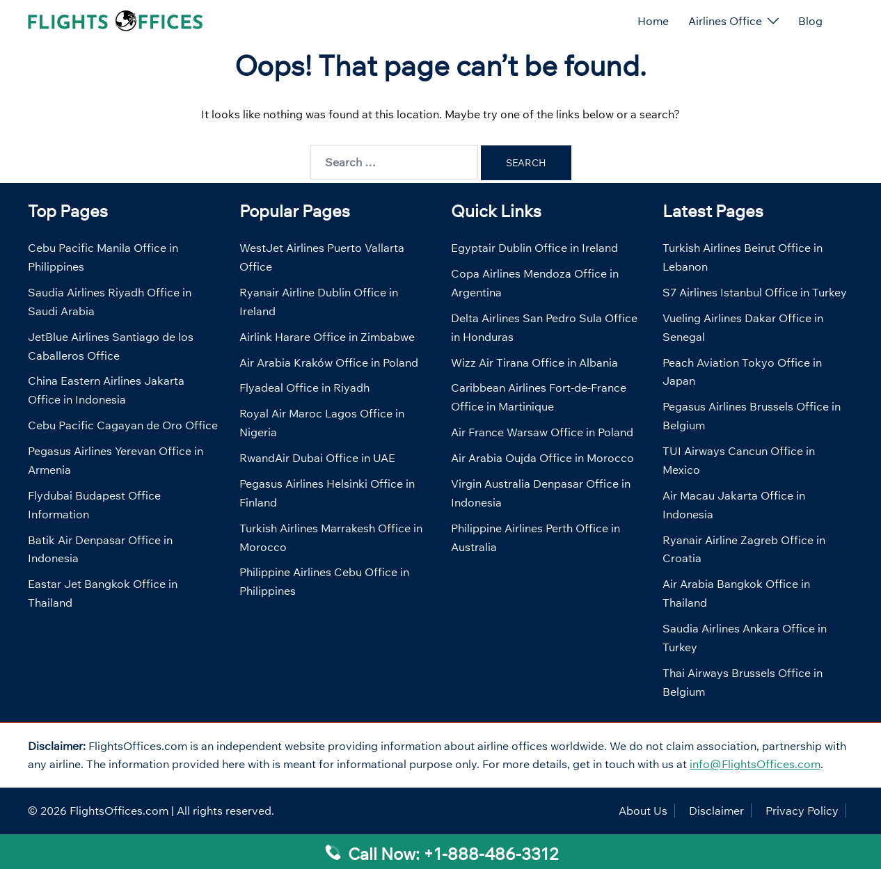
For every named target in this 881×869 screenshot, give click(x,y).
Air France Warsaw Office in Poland (542, 432)
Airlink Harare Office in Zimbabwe (327, 337)
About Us (643, 811)
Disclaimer (716, 811)
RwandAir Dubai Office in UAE (317, 458)
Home (653, 21)
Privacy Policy (802, 811)
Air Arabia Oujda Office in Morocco (542, 458)
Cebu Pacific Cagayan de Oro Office (123, 425)
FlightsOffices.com (119, 811)
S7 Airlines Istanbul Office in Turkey (754, 292)
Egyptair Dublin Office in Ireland (534, 248)
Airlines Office (725, 21)
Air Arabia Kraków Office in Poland (328, 362)
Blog (810, 21)
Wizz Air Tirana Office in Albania (534, 362)
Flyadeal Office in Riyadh (304, 387)
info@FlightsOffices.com (755, 764)
